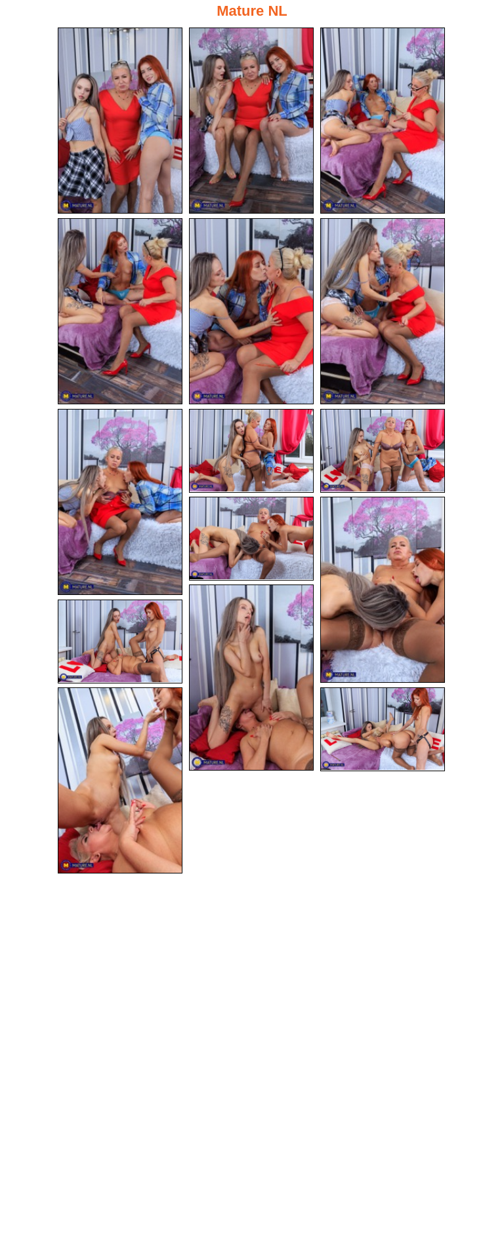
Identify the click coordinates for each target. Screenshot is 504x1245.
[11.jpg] (382, 590)
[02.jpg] (251, 121)
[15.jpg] (382, 729)
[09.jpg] (382, 451)
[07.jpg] (120, 502)
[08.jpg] (251, 451)
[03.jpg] (382, 121)
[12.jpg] (251, 677)
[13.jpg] (120, 641)
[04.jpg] (120, 311)
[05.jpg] (251, 311)
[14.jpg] (120, 780)
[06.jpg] (382, 311)
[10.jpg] (251, 539)
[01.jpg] (120, 121)
